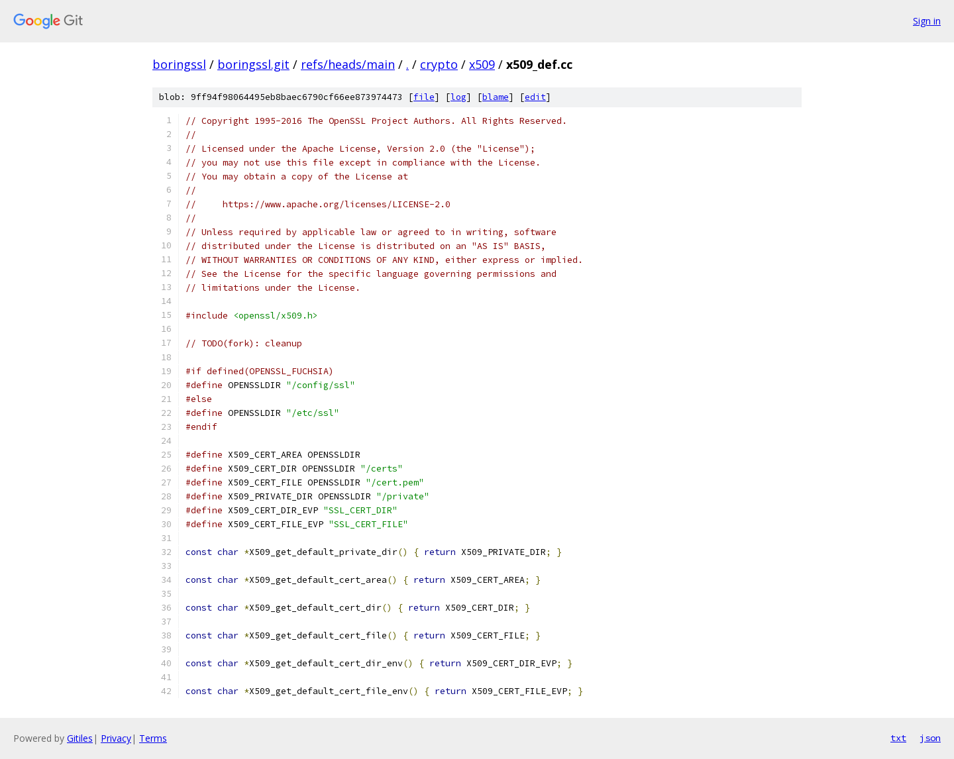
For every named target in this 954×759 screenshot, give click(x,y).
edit (535, 97)
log (458, 97)
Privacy (116, 738)
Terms (153, 738)
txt (898, 738)
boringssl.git (253, 64)
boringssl (179, 64)
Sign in (927, 21)
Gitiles (80, 738)
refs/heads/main (348, 64)
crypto (439, 64)
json (930, 738)
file (424, 97)
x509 (482, 64)
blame (495, 97)
